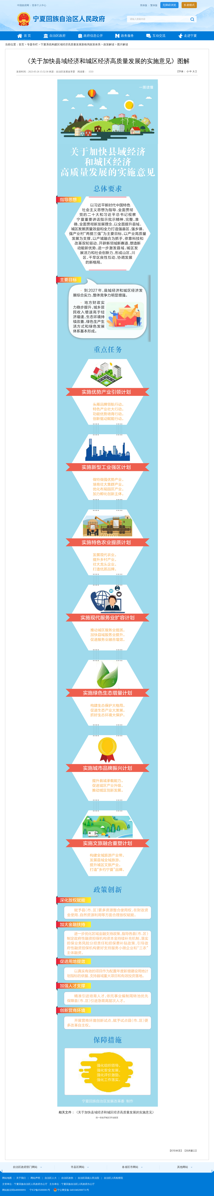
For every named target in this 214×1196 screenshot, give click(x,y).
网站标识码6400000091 (14, 1190)
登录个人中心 (39, 5)
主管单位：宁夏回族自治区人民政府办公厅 (25, 1184)
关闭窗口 (190, 1150)
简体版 (144, 5)
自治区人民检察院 (113, 1178)
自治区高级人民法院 (89, 1178)
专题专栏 (32, 44)
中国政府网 (23, 5)
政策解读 (108, 44)
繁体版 (154, 5)
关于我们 (21, 1178)
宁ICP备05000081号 (40, 1190)
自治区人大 (51, 1178)
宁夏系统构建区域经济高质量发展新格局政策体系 (71, 44)
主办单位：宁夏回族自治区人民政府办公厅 (72, 1184)
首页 (21, 44)
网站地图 (7, 1178)
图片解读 (122, 44)
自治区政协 (67, 1178)
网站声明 (36, 1178)
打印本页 (176, 1150)
